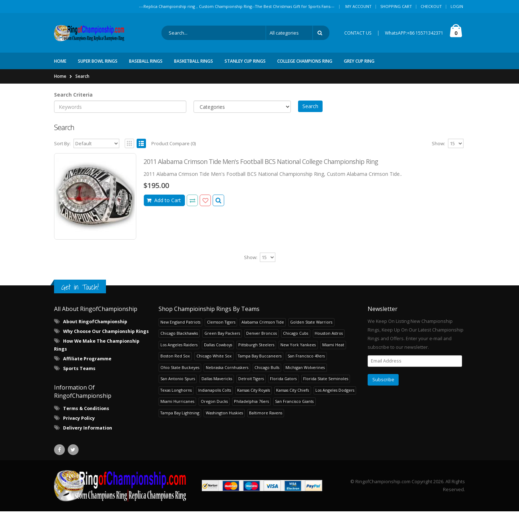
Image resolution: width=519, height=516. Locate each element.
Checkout (431, 6)
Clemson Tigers (221, 326)
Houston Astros (329, 338)
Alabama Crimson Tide (262, 326)
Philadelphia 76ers (251, 406)
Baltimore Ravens (265, 417)
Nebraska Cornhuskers (227, 372)
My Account (358, 6)
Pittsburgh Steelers (256, 349)
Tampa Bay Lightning (179, 417)
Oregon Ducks (214, 406)
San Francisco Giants (294, 406)
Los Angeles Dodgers (334, 394)
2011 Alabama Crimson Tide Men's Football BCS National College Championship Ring (260, 166)
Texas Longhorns (176, 394)
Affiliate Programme (87, 364)
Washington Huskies (224, 417)
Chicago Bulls (266, 372)
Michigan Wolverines (305, 372)
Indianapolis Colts (214, 394)
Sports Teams (79, 373)
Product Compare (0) (173, 148)
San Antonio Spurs (177, 383)
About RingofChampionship (95, 327)
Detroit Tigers (251, 383)
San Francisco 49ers (306, 361)
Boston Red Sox (175, 361)
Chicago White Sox (214, 361)
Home (60, 81)
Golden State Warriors (311, 326)
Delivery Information (87, 433)
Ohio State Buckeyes (179, 372)
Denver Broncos (261, 338)
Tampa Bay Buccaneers (259, 361)
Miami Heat (333, 349)
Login (457, 6)
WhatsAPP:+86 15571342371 (414, 35)
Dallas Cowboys (218, 349)
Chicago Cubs (295, 338)
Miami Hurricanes (177, 406)
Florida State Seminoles (325, 383)
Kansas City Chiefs (292, 394)
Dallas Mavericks (216, 383)
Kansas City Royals (253, 394)
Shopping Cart (396, 6)
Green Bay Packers (222, 338)
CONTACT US (358, 35)
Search (82, 81)
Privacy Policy (79, 423)
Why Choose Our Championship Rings (106, 336)
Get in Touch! (80, 292)
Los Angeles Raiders (179, 349)
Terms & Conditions (86, 413)
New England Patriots (180, 326)
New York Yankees (298, 349)
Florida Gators (283, 383)
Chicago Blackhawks (179, 338)
